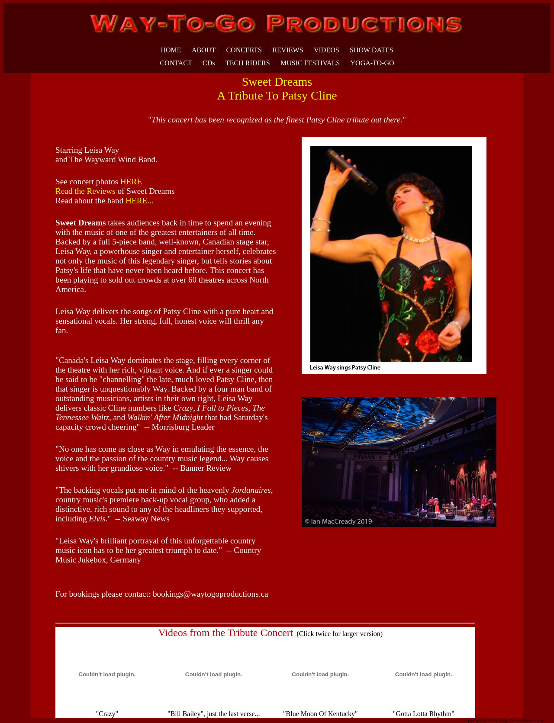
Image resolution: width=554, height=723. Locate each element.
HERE (131, 181)
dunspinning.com (49, 719)
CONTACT (176, 63)
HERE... (140, 200)
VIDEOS (326, 50)
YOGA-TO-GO (372, 63)
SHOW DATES (371, 50)
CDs (209, 63)
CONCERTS (244, 50)
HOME (171, 50)
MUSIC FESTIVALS (310, 63)
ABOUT (204, 50)
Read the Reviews (85, 191)
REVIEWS (287, 50)
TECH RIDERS (247, 63)
